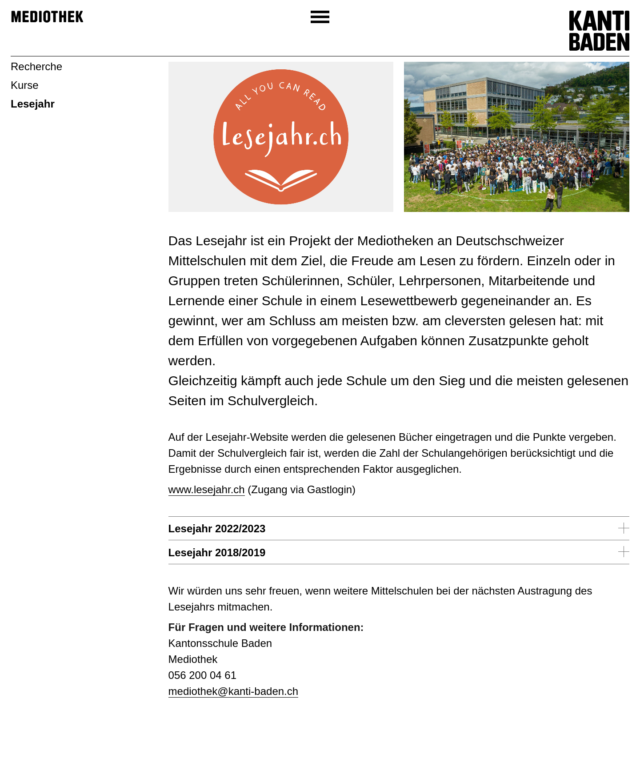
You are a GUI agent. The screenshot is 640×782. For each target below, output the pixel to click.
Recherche (36, 66)
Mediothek (47, 17)
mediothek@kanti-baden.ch (233, 691)
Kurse (25, 85)
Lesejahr (33, 104)
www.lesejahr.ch (206, 489)
